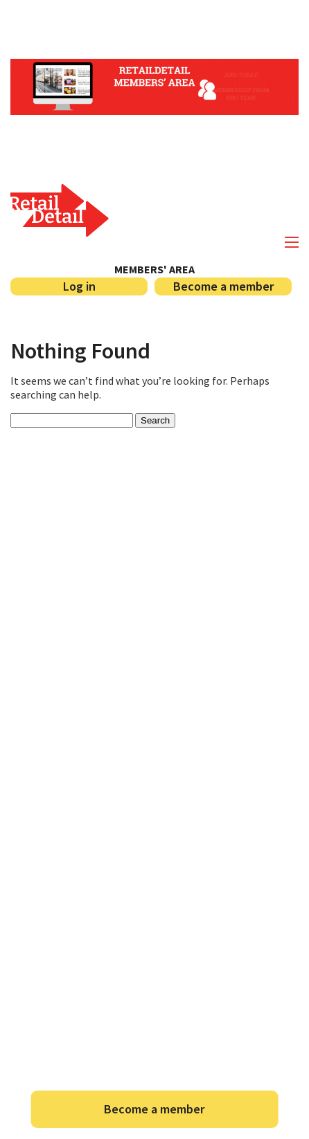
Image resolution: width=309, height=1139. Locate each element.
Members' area (154, 269)
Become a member (223, 286)
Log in (79, 286)
